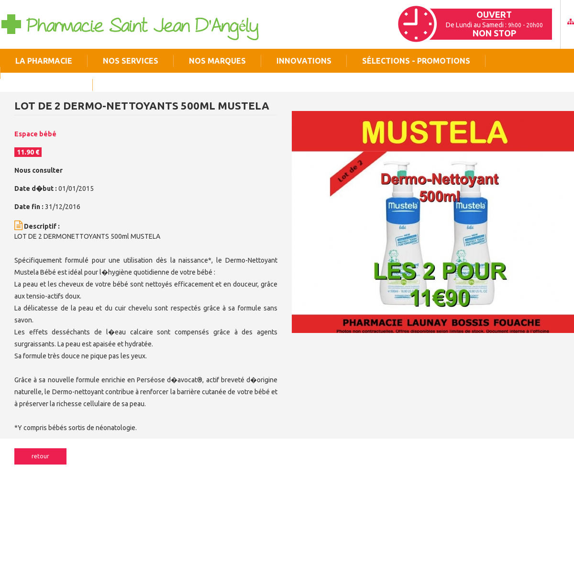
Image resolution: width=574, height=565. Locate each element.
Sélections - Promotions (416, 60)
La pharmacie (43, 60)
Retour (40, 456)
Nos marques (217, 60)
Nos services (130, 60)
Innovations (303, 60)
